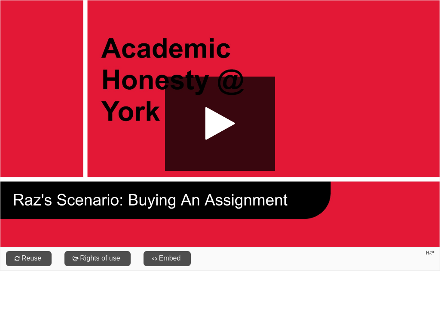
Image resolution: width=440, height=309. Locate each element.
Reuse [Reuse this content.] (31, 258)
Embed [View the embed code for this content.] (170, 258)
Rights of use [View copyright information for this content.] (100, 258)
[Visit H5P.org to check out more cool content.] (430, 253)
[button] (220, 123)
